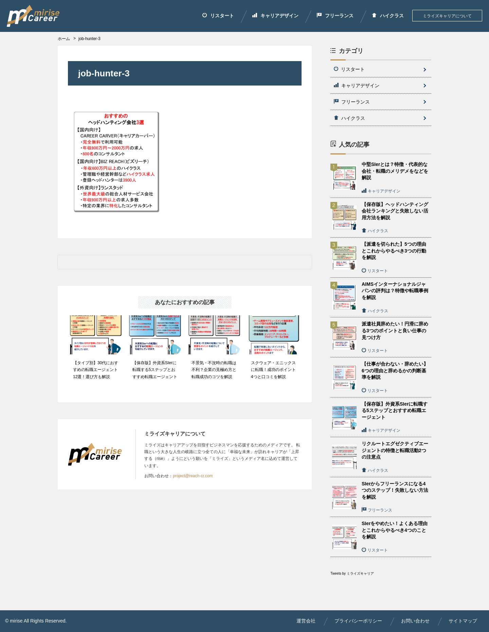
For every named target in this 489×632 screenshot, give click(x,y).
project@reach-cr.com (193, 475)
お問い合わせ (415, 621)
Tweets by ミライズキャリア (352, 573)
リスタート (218, 15)
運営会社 (305, 621)
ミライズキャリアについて (447, 16)
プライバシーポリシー (358, 621)
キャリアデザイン (275, 15)
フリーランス (335, 15)
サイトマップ (463, 621)
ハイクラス (388, 15)
